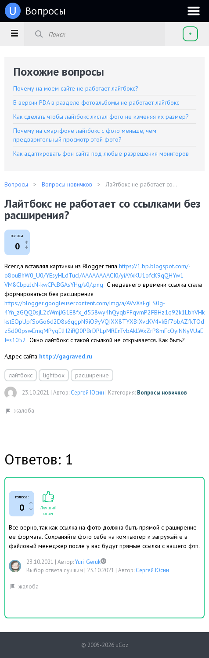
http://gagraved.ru (65, 356)
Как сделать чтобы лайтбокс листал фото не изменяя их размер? (101, 117)
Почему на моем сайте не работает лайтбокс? (75, 88)
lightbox (54, 375)
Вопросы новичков (162, 392)
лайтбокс (20, 375)
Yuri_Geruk (88, 562)
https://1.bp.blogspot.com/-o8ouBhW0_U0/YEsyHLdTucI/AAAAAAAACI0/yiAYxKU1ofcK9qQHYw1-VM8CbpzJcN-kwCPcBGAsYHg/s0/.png (97, 275)
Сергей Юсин (87, 392)
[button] (14, 33)
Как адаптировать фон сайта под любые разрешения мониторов (101, 153)
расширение (92, 375)
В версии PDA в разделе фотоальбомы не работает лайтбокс (96, 102)
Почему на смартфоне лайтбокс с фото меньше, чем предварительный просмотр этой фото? (84, 135)
